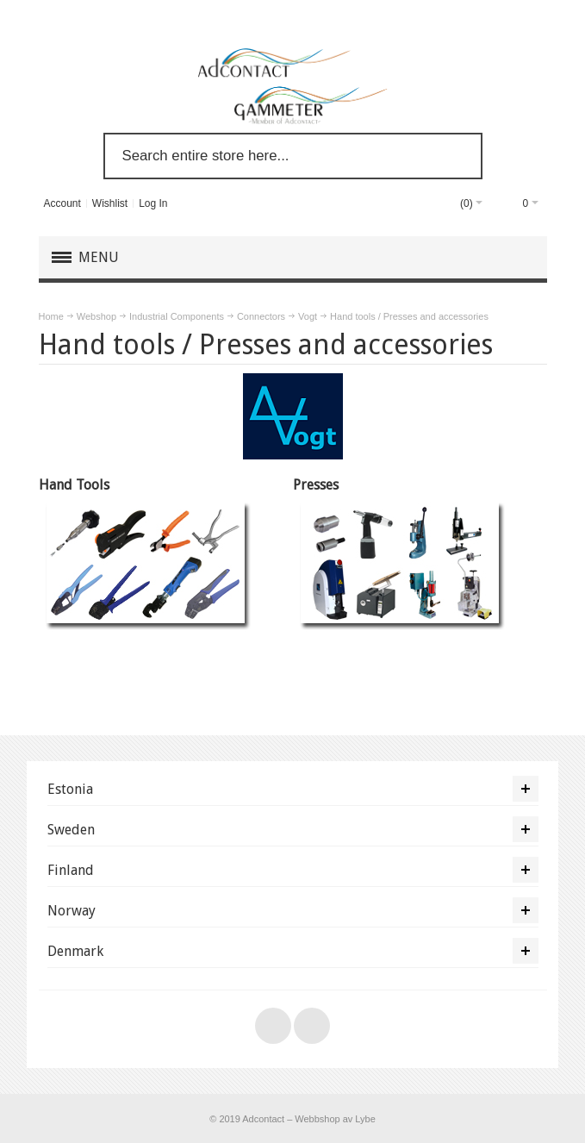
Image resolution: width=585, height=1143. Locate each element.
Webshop (96, 316)
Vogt (307, 316)
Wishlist (110, 203)
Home (51, 316)
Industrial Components (176, 316)
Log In (153, 203)
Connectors (261, 316)
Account (61, 203)
